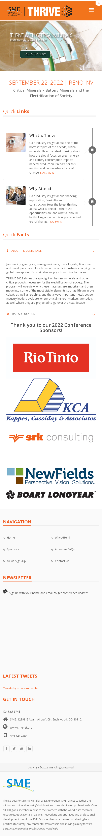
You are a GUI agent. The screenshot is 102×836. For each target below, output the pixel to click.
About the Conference (26, 250)
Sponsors (11, 549)
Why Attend (40, 188)
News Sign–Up (14, 561)
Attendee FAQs (63, 549)
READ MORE (55, 221)
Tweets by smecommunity (20, 688)
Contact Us (60, 561)
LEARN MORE (47, 172)
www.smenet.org (21, 727)
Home (9, 537)
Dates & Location (23, 314)
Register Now (35, 54)
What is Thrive (42, 135)
